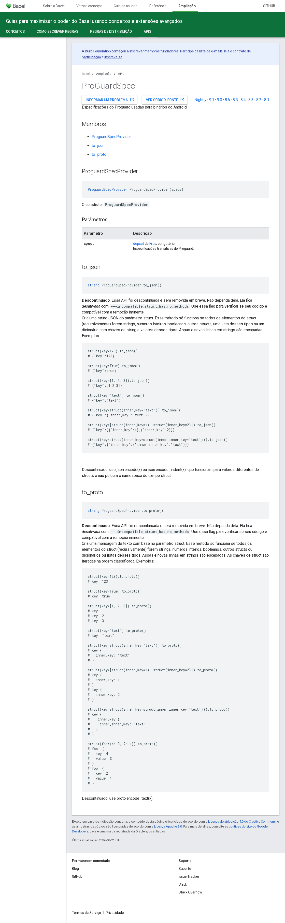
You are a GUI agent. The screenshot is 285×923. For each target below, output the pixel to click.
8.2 (258, 99)
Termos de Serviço (86, 913)
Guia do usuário (126, 6)
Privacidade (115, 913)
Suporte (185, 869)
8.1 (266, 99)
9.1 (211, 99)
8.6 (227, 99)
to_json (98, 145)
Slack (183, 884)
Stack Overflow (190, 892)
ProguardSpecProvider (111, 136)
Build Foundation (98, 51)
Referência (158, 6)
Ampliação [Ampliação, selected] (187, 6)
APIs (121, 74)
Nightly (200, 99)
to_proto (99, 154)
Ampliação (104, 74)
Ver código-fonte (165, 99)
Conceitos (15, 31)
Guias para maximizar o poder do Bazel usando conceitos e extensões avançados (94, 21)
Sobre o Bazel (54, 6)
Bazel (86, 74)
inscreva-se (113, 57)
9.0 (219, 99)
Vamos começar (89, 6)
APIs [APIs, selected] (147, 31)
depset (138, 244)
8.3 (251, 99)
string (94, 285)
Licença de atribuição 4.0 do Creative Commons (242, 821)
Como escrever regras (57, 31)
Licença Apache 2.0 (168, 826)
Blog (75, 869)
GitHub (269, 6)
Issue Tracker (189, 876)
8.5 (235, 99)
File (152, 244)
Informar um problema (110, 99)
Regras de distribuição (111, 31)
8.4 (243, 99)
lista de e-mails (211, 51)
